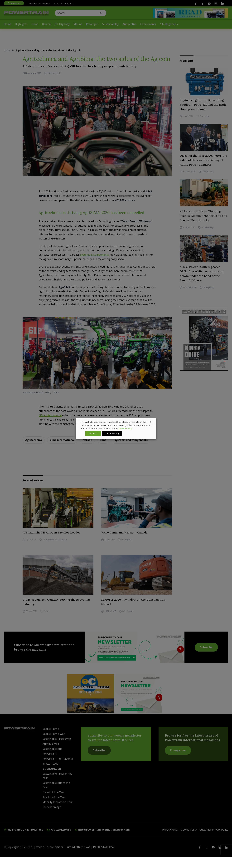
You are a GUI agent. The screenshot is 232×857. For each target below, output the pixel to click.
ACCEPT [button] (93, 433)
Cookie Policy (125, 428)
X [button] (150, 421)
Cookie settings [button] (112, 433)
